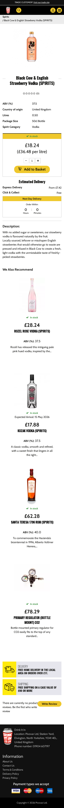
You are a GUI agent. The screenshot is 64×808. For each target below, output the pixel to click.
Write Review (49, 703)
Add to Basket (34, 169)
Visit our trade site (41, 2)
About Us (7, 761)
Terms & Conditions (13, 769)
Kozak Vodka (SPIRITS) (32, 431)
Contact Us (8, 765)
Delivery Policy (11, 773)
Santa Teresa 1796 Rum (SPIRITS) (32, 522)
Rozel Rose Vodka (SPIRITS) (32, 331)
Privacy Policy (10, 777)
